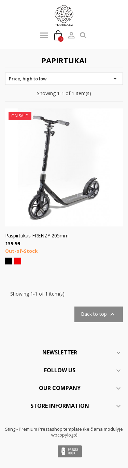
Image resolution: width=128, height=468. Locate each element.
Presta (70, 451)
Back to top (98, 314)
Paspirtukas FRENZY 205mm (37, 235)
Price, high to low (64, 79)
